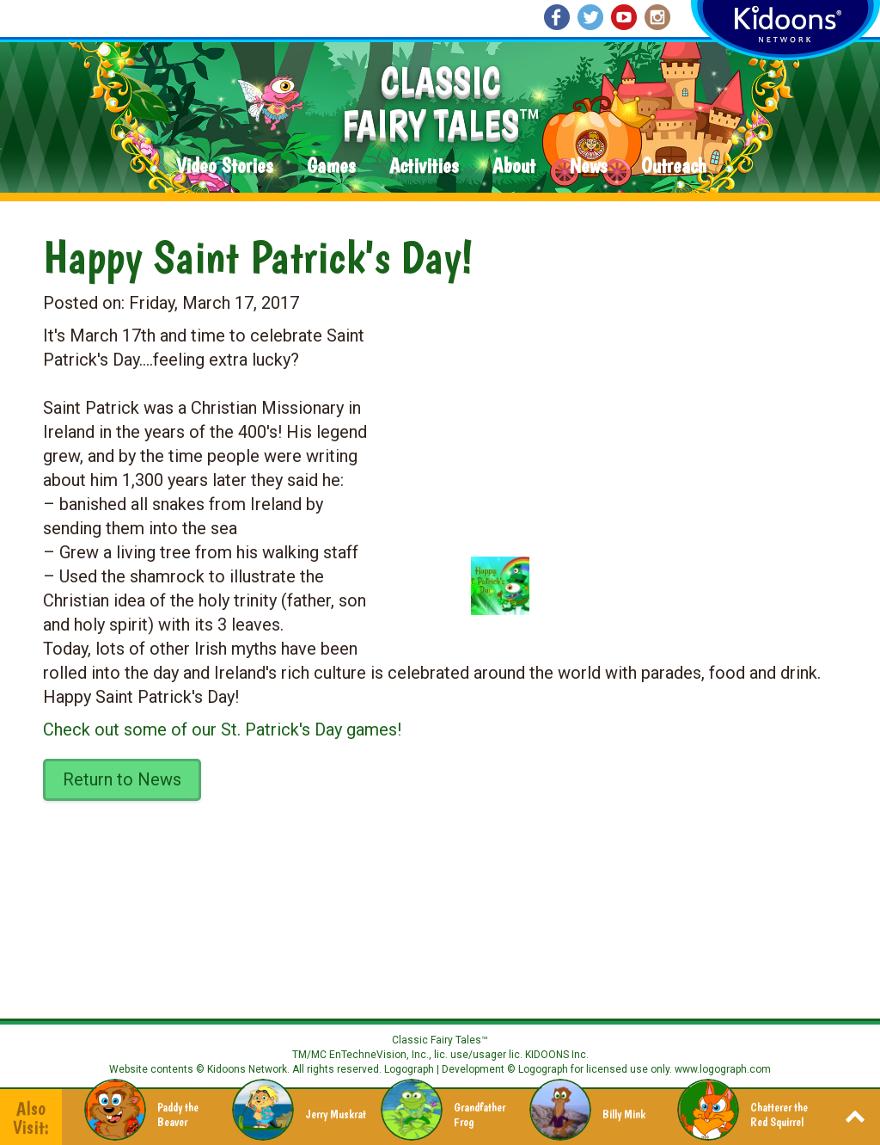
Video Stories (224, 166)
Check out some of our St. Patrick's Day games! (222, 729)
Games (331, 166)
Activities (423, 166)
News (588, 166)
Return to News (122, 779)
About (513, 166)
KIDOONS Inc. (557, 1055)
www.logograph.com (721, 1069)
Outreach (673, 166)
